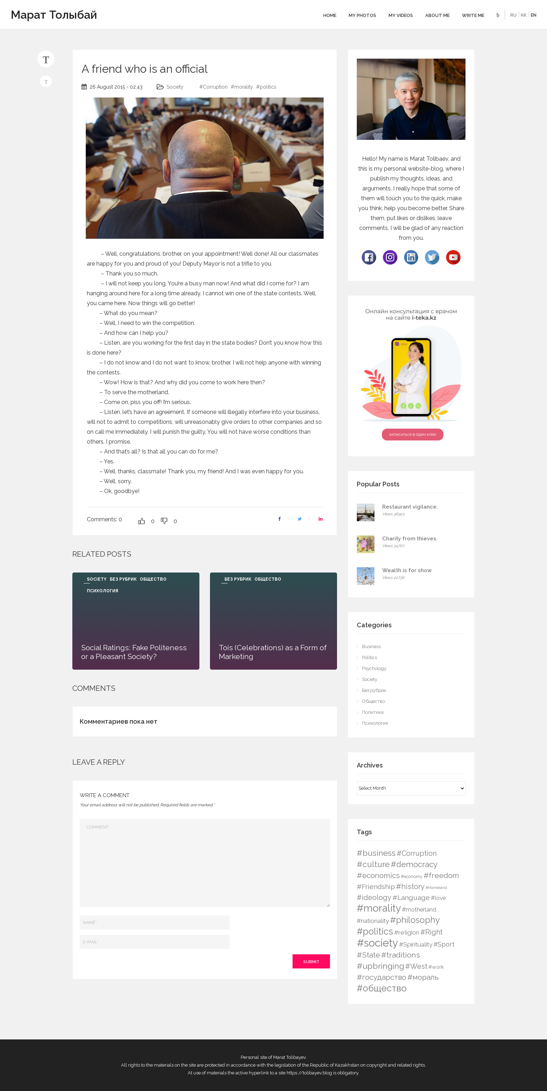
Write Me (473, 15)
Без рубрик (123, 579)
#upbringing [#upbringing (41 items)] (380, 966)
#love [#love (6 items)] (438, 898)
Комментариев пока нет (118, 721)
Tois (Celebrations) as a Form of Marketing (273, 652)
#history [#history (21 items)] (410, 886)
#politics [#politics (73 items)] (375, 931)
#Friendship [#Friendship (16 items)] (376, 887)
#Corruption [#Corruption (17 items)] (417, 853)
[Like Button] (141, 521)
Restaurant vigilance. (410, 507)
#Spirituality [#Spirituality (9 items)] (415, 944)
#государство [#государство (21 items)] (381, 977)
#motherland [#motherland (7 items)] (419, 909)
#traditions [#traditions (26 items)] (400, 954)
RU (513, 15)
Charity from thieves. (410, 538)
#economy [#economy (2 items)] (411, 876)
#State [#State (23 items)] (368, 954)
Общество (153, 579)
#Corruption (213, 87)
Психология (102, 590)
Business (371, 646)
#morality (242, 87)
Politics (369, 657)
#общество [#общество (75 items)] (382, 988)
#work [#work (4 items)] (436, 967)
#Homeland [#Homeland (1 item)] (436, 887)
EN (533, 15)
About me (437, 15)
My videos (401, 15)
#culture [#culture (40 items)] (373, 864)
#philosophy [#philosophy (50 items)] (415, 920)
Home (329, 15)
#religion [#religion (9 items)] (406, 932)
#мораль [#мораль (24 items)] (423, 977)
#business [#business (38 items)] (376, 853)
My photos (362, 15)
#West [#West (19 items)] (416, 966)
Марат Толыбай (54, 14)
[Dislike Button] (164, 521)
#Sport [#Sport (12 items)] (444, 944)
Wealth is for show (407, 570)
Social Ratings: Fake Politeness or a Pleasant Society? (134, 652)
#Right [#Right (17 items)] (431, 932)
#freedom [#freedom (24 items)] (441, 875)
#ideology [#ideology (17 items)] (374, 897)
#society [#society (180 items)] (377, 943)
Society (175, 87)
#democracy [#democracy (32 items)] (414, 864)
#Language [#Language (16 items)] (411, 898)
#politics (266, 87)
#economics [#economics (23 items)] (378, 875)
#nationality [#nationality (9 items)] (373, 920)
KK (524, 15)
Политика (373, 712)
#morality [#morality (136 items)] (379, 908)
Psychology (374, 668)
